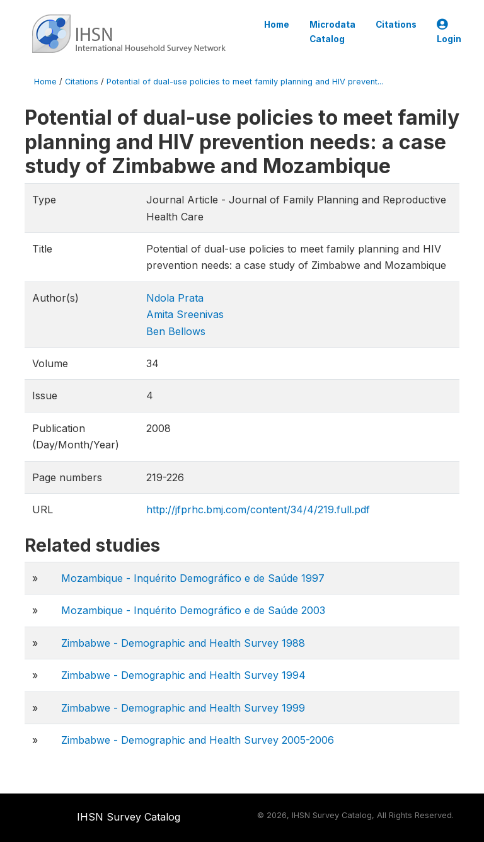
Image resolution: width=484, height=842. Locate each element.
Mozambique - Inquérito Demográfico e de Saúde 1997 (193, 578)
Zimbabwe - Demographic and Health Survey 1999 (183, 708)
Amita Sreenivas (185, 314)
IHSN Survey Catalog (128, 817)
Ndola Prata (175, 298)
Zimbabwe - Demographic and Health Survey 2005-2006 (197, 740)
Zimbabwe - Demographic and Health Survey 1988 (183, 643)
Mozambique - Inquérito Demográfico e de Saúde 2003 (193, 610)
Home (276, 25)
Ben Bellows (175, 331)
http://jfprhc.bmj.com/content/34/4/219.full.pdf (258, 509)
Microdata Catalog (332, 31)
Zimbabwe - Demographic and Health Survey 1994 (183, 675)
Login (449, 31)
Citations (396, 25)
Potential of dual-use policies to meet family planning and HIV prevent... (245, 81)
